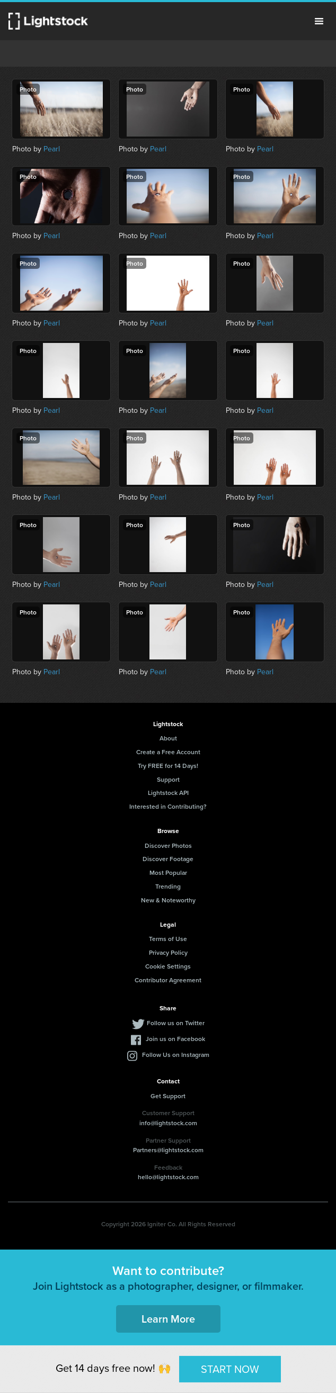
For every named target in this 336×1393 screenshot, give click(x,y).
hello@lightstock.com (168, 1176)
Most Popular (168, 872)
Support (168, 779)
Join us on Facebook (175, 1038)
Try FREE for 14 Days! (168, 765)
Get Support (168, 1095)
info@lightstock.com (168, 1122)
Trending (168, 886)
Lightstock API (168, 792)
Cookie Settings (168, 966)
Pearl (51, 148)
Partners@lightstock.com (168, 1149)
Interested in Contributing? (168, 806)
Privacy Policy (168, 952)
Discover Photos (168, 845)
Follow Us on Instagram (175, 1054)
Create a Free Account (168, 751)
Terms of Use (168, 938)
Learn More (168, 1318)
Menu (319, 21)
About (168, 738)
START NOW (230, 1368)
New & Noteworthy (168, 900)
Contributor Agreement (168, 979)
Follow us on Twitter (176, 1022)
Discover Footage (168, 858)
